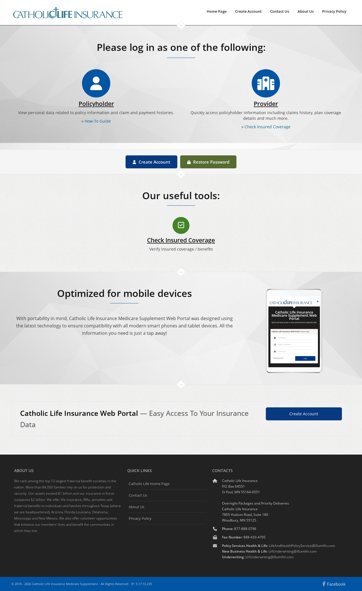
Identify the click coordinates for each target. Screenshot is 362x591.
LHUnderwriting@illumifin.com (293, 551)
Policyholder (96, 104)
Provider (266, 104)
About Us (306, 11)
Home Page (217, 11)
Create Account (248, 11)
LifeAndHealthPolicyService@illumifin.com (302, 545)
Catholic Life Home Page (149, 483)
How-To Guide (98, 121)
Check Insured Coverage (267, 126)
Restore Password (208, 162)
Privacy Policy (334, 11)
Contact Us (279, 11)
